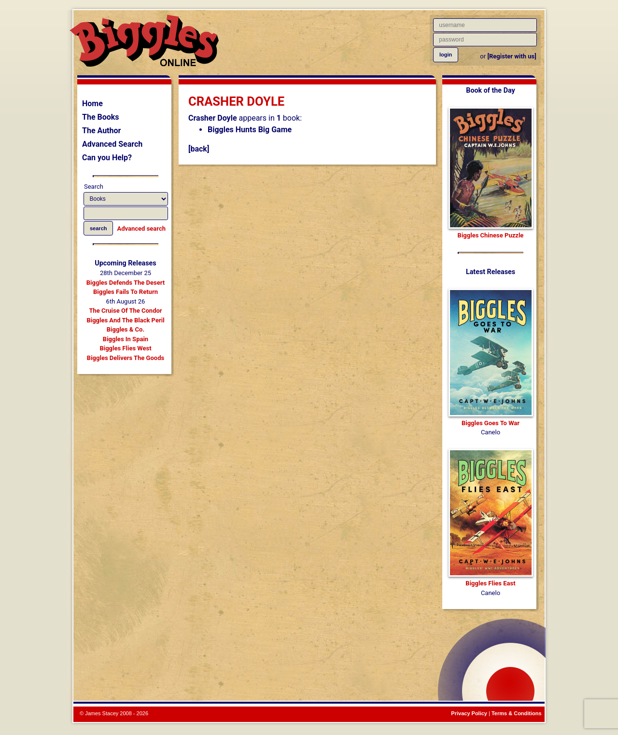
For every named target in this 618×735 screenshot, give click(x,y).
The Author (101, 130)
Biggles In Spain (125, 339)
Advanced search (141, 228)
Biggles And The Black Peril (125, 320)
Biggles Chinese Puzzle (491, 235)
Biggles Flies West (125, 348)
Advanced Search (112, 144)
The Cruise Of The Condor (125, 310)
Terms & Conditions (517, 713)
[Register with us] (511, 56)
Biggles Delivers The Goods (125, 357)
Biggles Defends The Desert (125, 282)
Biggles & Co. (125, 329)
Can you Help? (107, 157)
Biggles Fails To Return (125, 291)
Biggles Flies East (490, 583)
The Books (100, 117)
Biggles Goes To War (491, 423)
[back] (198, 148)
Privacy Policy (469, 713)
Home (92, 103)
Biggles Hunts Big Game (250, 129)
